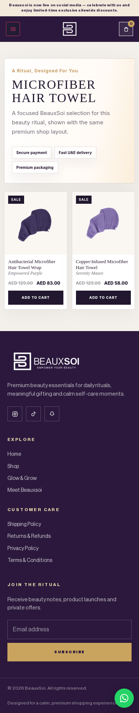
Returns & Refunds (29, 536)
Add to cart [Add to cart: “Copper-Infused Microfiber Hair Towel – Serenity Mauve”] (103, 297)
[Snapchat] (51, 413)
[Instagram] (14, 413)
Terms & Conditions (29, 560)
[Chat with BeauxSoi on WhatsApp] (124, 698)
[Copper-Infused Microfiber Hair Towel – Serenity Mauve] (103, 223)
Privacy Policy (23, 548)
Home (14, 454)
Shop (13, 466)
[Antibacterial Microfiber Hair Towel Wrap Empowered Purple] (35, 267)
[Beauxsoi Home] (69, 28)
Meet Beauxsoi (24, 490)
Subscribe (69, 652)
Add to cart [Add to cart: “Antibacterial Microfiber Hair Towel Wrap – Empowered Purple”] (35, 297)
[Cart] (126, 29)
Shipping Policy (24, 524)
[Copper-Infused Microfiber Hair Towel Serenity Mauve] (103, 267)
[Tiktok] (33, 413)
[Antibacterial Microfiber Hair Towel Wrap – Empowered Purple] (35, 223)
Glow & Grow (22, 478)
